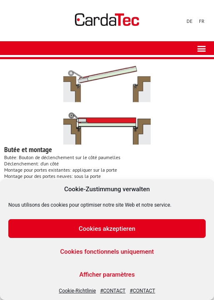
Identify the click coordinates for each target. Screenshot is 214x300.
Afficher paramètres (106, 274)
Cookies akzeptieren (107, 228)
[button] (201, 48)
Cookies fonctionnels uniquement (107, 251)
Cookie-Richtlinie (77, 291)
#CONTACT (112, 291)
